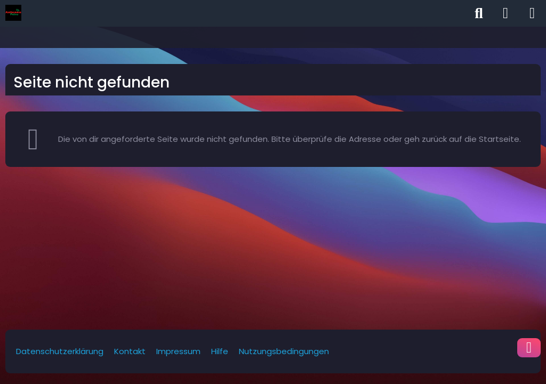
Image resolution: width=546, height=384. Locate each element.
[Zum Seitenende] (529, 347)
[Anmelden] (505, 13)
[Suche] (478, 13)
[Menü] (532, 13)
